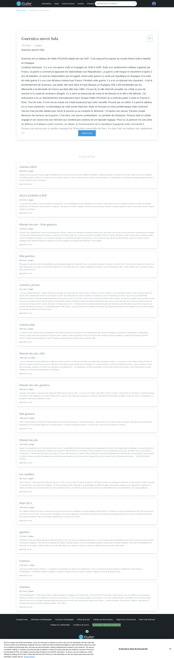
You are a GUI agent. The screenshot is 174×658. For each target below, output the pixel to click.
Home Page (21, 10)
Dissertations (46, 4)
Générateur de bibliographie (41, 620)
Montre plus (87, 133)
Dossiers (80, 4)
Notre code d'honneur (147, 620)
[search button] (134, 3)
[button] (150, 39)
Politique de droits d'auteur (103, 620)
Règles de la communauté (126, 620)
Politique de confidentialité (60, 625)
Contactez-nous (22, 620)
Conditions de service (81, 625)
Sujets (56, 4)
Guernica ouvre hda (39, 10)
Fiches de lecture (68, 4)
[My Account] (154, 4)
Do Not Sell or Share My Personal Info (106, 625)
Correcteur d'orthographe (64, 620)
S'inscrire (90, 4)
